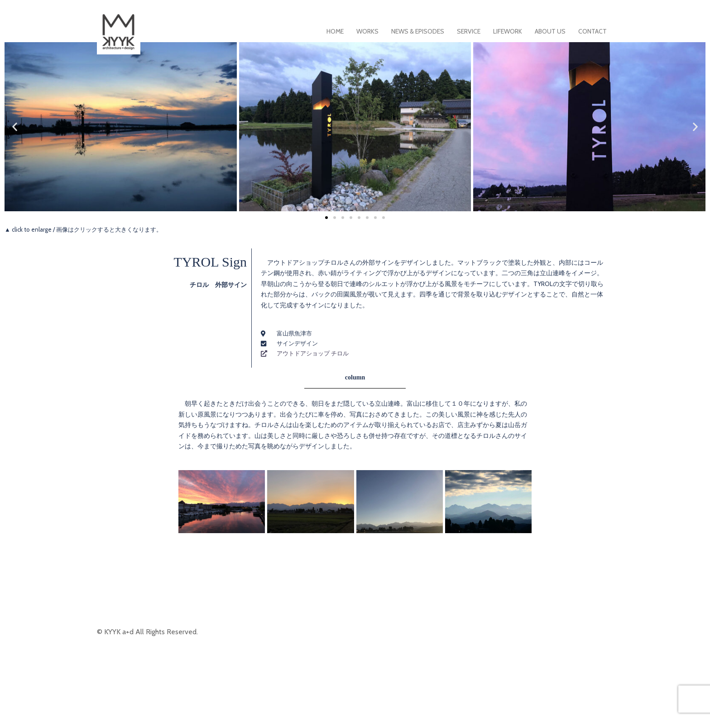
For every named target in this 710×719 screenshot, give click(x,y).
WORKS (367, 31)
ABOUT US (550, 31)
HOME (335, 31)
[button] (14, 126)
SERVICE (468, 31)
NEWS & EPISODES (417, 31)
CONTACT (592, 31)
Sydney (218, 704)
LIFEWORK (507, 31)
